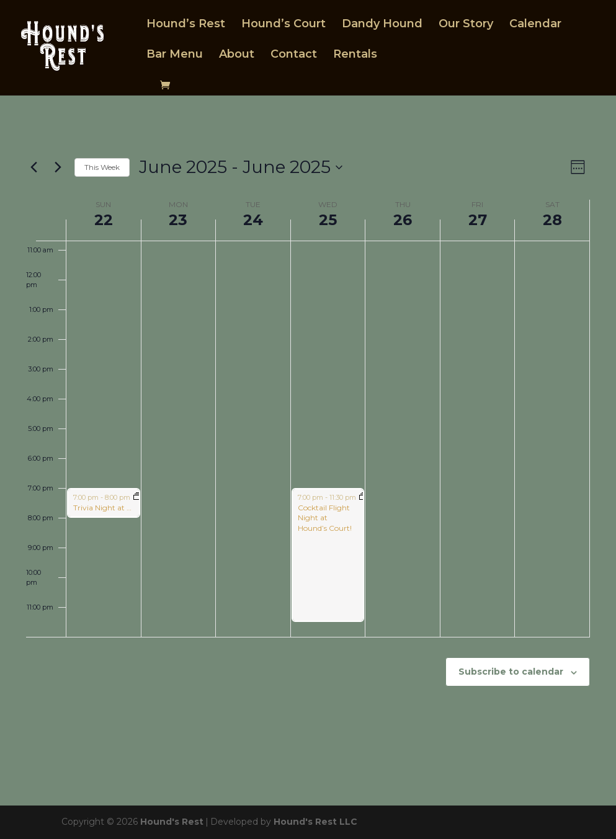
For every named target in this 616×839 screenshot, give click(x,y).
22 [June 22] (103, 220)
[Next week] (57, 167)
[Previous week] (33, 167)
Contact (293, 57)
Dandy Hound (382, 27)
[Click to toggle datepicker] (240, 167)
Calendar (535, 27)
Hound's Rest (171, 821)
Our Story (466, 27)
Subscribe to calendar (510, 671)
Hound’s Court (283, 27)
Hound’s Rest (185, 27)
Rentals (355, 57)
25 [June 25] (328, 220)
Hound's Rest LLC (315, 821)
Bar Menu (174, 57)
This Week (102, 167)
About (236, 57)
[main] (308, 450)
